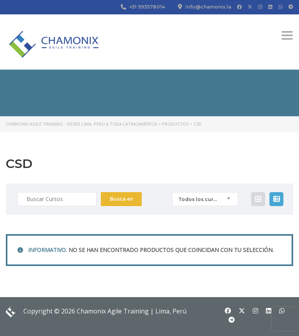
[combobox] (205, 199)
